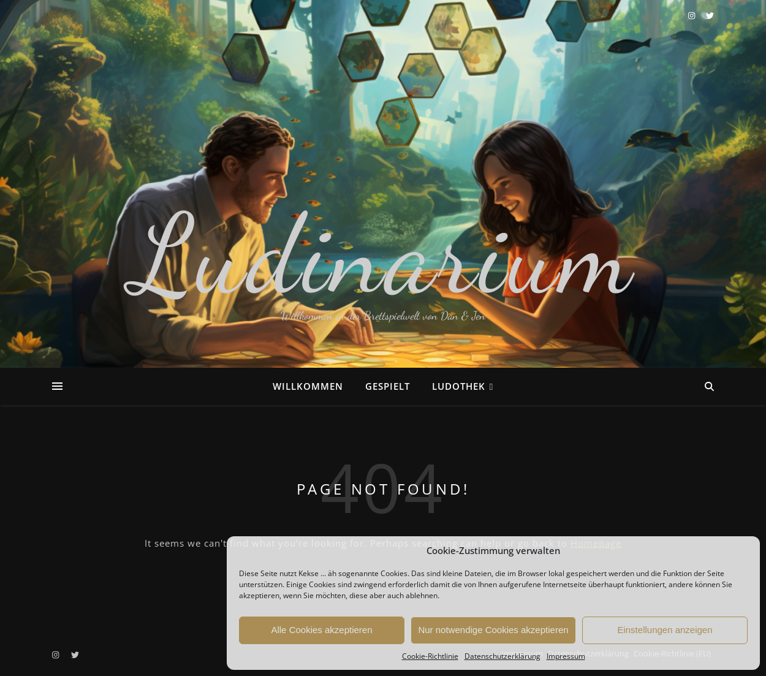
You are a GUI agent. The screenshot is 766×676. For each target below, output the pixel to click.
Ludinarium (383, 254)
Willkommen (308, 386)
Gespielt (387, 386)
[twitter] (710, 15)
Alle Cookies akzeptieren (321, 630)
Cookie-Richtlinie (430, 656)
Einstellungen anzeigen (664, 630)
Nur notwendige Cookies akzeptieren (493, 630)
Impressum (566, 656)
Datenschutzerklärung (502, 656)
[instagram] (692, 15)
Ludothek (458, 386)
